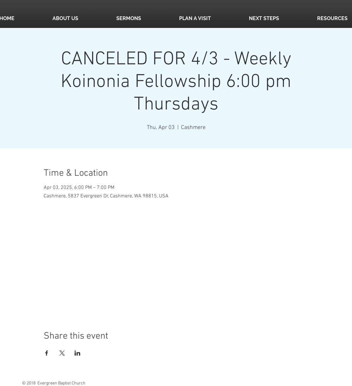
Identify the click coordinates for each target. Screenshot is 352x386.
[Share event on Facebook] (47, 353)
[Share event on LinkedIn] (77, 353)
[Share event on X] (62, 353)
